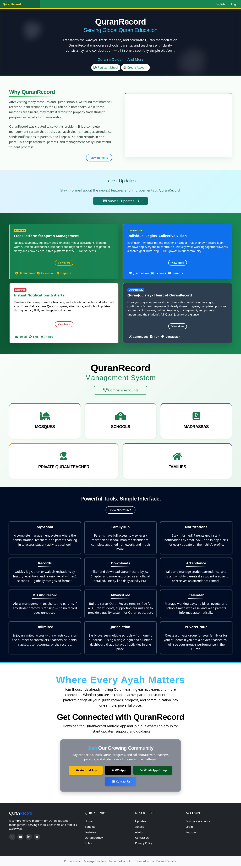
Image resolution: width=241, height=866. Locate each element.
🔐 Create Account (135, 67)
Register (191, 832)
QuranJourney (94, 838)
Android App (86, 770)
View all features (120, 510)
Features (90, 832)
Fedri (104, 861)
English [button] (220, 4)
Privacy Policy (143, 843)
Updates (140, 821)
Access (139, 827)
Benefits (90, 827)
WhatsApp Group (153, 770)
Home (89, 821)
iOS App (119, 770)
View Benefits (99, 158)
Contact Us (121, 781)
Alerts (139, 832)
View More (64, 262)
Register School (106, 67)
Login (234, 4)
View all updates (121, 201)
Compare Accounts (121, 390)
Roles (88, 843)
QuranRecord (12, 4)
